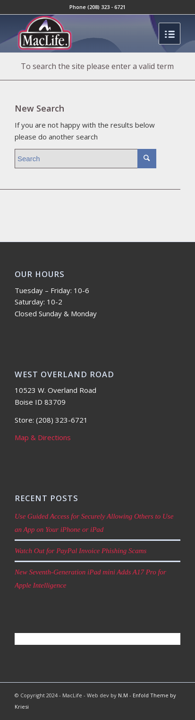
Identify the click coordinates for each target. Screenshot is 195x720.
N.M (123, 695)
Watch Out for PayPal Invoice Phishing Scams (80, 551)
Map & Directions (43, 437)
